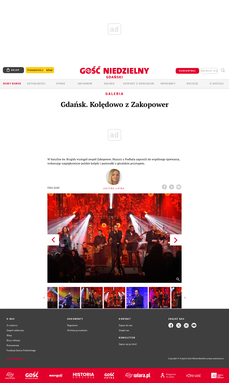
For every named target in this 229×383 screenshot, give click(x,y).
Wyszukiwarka (223, 70)
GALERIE (109, 83)
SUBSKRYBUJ (187, 71)
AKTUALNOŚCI (36, 83)
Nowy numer (12, 83)
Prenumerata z (39, 70)
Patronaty (168, 83)
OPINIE (60, 83)
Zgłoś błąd (15, 358)
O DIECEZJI (217, 83)
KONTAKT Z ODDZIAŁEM (138, 83)
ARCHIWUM (85, 83)
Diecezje (192, 83)
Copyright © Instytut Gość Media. (183, 358)
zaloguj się (209, 71)
